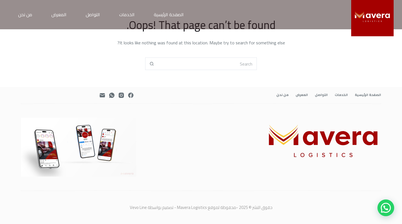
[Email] (102, 95)
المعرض (58, 14)
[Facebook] (130, 95)
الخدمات (127, 14)
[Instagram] (121, 95)
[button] (385, 207)
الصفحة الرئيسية (169, 14)
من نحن (25, 14)
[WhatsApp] (111, 95)
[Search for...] (207, 63)
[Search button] (151, 63)
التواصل (93, 14)
